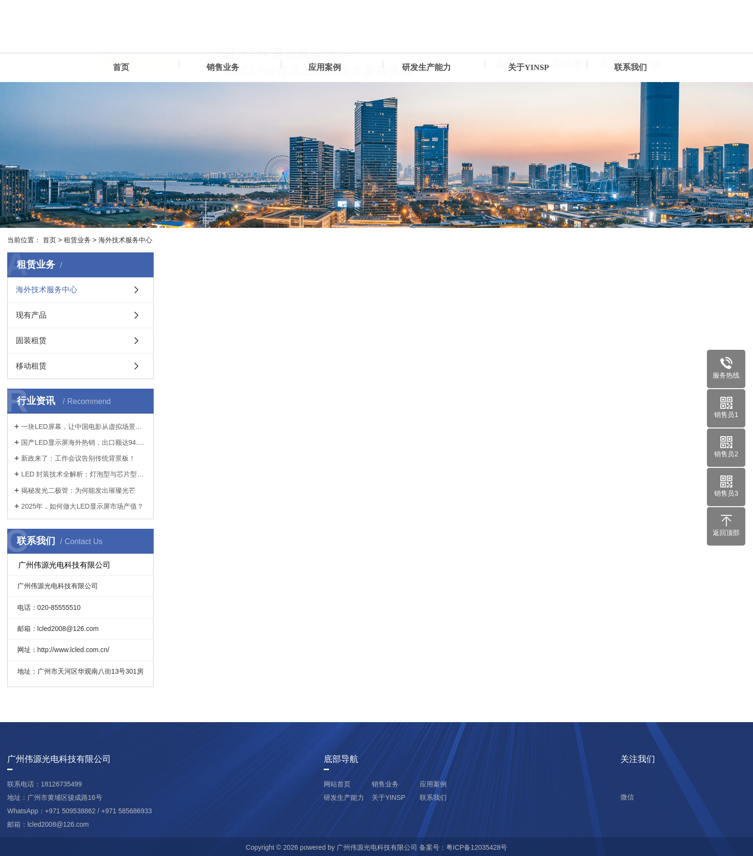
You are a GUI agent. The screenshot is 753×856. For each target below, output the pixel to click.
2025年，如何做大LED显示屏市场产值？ (82, 506)
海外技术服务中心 (125, 240)
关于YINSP (528, 67)
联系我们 (630, 67)
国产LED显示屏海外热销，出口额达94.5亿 (83, 442)
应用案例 (324, 67)
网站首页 (337, 784)
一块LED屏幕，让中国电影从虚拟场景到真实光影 (83, 426)
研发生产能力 (426, 67)
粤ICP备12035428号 (477, 847)
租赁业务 (77, 240)
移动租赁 (31, 366)
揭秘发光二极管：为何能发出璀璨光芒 (78, 490)
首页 (121, 67)
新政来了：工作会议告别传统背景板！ (78, 458)
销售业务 (222, 67)
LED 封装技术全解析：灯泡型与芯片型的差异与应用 (83, 474)
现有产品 (31, 315)
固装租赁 (31, 340)
